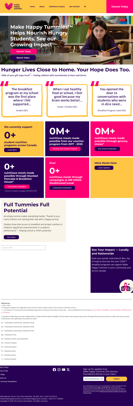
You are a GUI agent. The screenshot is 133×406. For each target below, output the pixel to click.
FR (85, 6)
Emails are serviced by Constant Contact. (111, 391)
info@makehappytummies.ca (11, 399)
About (41, 6)
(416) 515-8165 (50, 396)
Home (32, 6)
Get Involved (74, 6)
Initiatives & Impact (57, 6)
